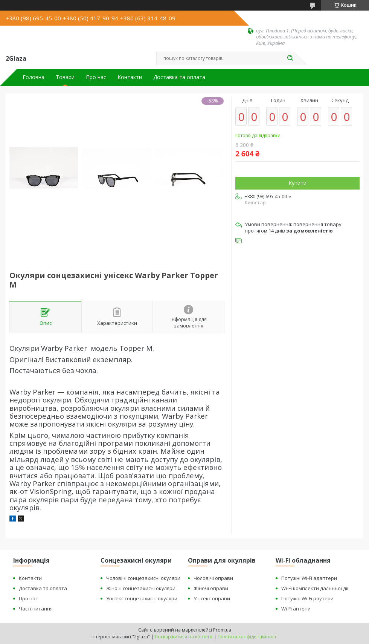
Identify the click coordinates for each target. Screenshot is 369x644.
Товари (65, 77)
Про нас (96, 77)
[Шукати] (289, 58)
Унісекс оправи (212, 598)
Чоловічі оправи (213, 578)
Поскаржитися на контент (184, 636)
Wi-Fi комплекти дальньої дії (314, 588)
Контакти (129, 77)
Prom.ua (222, 630)
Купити (297, 183)
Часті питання (36, 608)
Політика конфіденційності (248, 636)
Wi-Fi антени (296, 608)
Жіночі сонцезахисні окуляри (140, 588)
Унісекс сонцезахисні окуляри (141, 598)
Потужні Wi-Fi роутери (307, 598)
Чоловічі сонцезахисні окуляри (143, 578)
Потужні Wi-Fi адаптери (309, 578)
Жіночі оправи (211, 588)
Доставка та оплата (179, 77)
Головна (33, 77)
